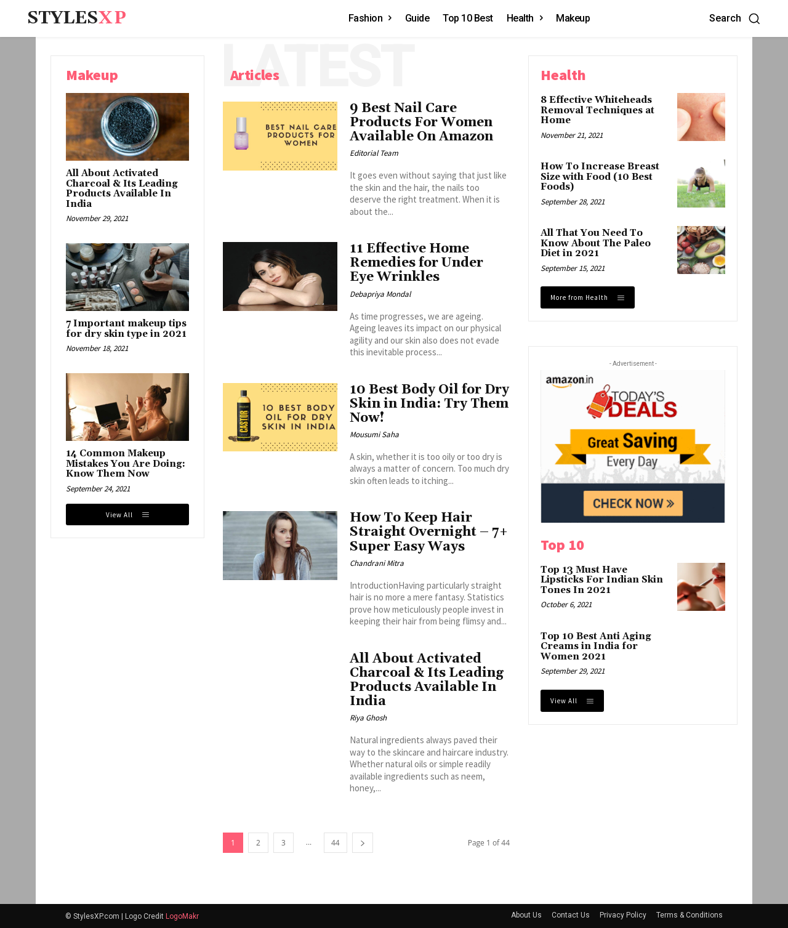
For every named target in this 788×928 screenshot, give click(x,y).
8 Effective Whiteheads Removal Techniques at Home (597, 110)
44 (335, 842)
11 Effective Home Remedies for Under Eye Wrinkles (416, 263)
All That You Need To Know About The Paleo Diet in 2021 (596, 243)
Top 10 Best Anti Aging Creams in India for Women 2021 (596, 647)
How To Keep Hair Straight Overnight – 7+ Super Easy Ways (429, 532)
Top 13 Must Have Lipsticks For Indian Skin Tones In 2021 (602, 580)
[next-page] (362, 843)
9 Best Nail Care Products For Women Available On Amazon (421, 122)
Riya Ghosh (368, 717)
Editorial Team (374, 153)
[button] (735, 18)
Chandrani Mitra (377, 563)
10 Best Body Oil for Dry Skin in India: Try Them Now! (429, 404)
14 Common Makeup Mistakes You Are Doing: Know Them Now (125, 464)
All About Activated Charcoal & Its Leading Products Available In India (122, 188)
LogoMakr (182, 916)
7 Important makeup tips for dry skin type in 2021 (126, 329)
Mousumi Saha (374, 434)
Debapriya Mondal (380, 294)
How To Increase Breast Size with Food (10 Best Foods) (600, 177)
